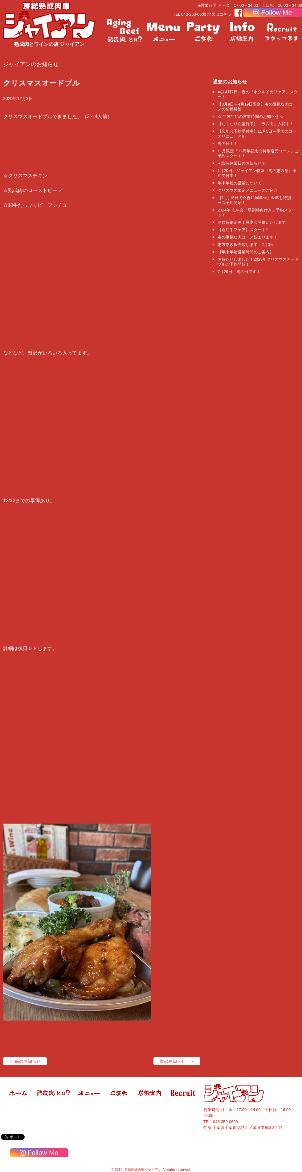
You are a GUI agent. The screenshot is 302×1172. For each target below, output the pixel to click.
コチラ (225, 14)
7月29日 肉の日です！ (239, 271)
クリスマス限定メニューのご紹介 (248, 190)
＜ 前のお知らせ (25, 1061)
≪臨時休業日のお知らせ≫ (242, 163)
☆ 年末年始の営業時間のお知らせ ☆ (251, 116)
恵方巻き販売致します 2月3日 (246, 244)
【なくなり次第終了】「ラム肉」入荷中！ (256, 124)
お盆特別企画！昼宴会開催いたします (252, 222)
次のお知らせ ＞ (177, 1061)
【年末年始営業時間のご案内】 (246, 252)
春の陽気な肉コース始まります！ (248, 237)
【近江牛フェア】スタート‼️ (243, 229)
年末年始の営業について (240, 183)
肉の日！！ (228, 143)
